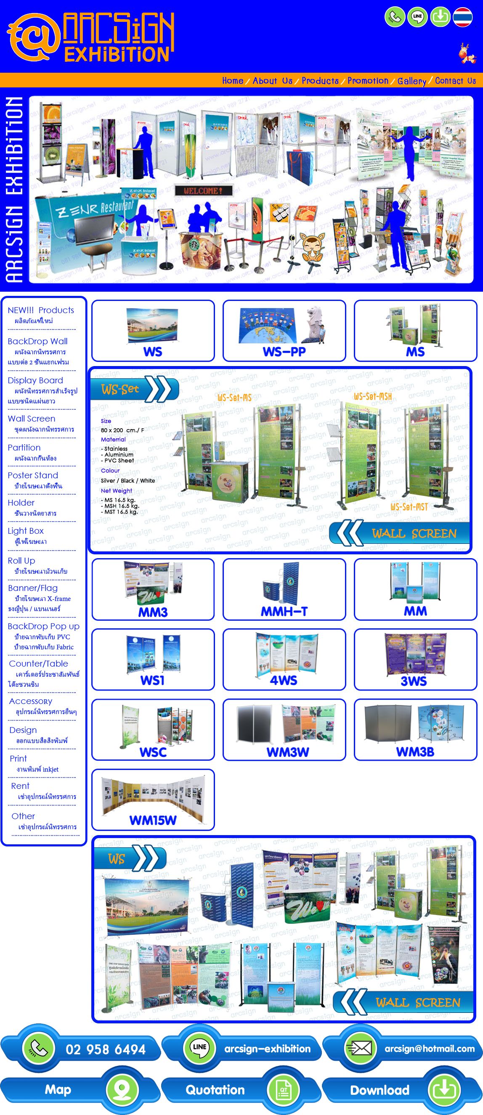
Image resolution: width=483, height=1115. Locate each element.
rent (44, 792)
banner (44, 599)
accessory (44, 707)
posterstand (44, 480)
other (44, 821)
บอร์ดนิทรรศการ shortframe (44, 351)
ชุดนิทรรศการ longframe (44, 390)
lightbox (44, 537)
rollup (44, 566)
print (44, 764)
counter (44, 674)
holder (44, 508)
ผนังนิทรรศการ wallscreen (44, 424)
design (44, 735)
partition (44, 452)
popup (44, 637)
